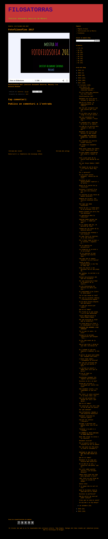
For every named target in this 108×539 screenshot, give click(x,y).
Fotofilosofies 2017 (86, 96)
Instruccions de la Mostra (87, 31)
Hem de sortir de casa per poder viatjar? (88, 497)
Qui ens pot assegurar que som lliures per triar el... (88, 109)
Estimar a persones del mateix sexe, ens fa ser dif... (88, 425)
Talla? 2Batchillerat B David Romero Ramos (87, 316)
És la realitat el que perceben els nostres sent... (87, 255)
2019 (80, 78)
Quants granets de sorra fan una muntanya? (89, 212)
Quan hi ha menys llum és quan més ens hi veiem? (88, 490)
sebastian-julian (92, 528)
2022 (80, 70)
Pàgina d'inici (83, 29)
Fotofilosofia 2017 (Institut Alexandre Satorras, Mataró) (31, 84)
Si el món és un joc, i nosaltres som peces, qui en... (89, 465)
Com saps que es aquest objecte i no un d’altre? (89, 259)
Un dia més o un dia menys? (88, 502)
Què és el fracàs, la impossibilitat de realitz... (86, 104)
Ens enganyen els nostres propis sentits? (88, 141)
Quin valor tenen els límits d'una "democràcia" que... (89, 149)
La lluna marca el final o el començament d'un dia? (89, 324)
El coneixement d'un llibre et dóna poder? (88, 292)
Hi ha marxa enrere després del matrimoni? (88, 302)
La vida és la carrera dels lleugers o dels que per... (88, 128)
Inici (39, 151)
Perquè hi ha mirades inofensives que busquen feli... (88, 337)
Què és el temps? (85, 403)
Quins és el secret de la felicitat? (88, 186)
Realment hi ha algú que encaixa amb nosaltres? (88, 460)
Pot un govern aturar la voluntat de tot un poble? (89, 443)
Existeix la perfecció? (87, 494)
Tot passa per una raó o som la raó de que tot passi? (89, 406)
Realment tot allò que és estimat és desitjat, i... (89, 99)
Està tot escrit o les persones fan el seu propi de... (89, 269)
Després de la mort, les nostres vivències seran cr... (88, 200)
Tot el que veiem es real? (88, 295)
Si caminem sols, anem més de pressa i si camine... (89, 123)
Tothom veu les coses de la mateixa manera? (88, 229)
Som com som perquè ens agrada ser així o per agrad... (87, 399)
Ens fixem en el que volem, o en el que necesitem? (88, 312)
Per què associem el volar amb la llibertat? (88, 320)
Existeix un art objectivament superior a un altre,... (89, 182)
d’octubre (83, 85)
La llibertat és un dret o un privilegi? (88, 250)
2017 (27, 94)
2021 (80, 73)
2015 (80, 511)
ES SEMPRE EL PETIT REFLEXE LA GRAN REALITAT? (88, 433)
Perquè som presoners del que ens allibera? (88, 277)
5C (78, 54)
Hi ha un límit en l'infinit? (85, 374)
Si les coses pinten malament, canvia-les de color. (88, 176)
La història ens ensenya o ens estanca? (88, 233)
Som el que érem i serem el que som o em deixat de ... (88, 346)
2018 (80, 80)
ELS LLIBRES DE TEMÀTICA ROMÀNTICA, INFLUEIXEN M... (87, 137)
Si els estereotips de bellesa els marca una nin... (87, 288)
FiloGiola (81, 33)
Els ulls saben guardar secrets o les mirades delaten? (87, 471)
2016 (80, 509)
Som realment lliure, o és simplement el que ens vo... (88, 390)
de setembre (84, 505)
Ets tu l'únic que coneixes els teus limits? (88, 93)
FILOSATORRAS (30, 9)
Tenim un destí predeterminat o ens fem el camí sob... (88, 264)
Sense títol (83, 484)
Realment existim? (85, 441)
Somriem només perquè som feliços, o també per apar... (88, 221)
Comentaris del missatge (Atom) (31, 154)
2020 (80, 75)
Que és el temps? (85, 309)
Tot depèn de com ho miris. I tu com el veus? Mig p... (88, 168)
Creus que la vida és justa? (89, 500)
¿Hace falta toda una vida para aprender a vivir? (88, 475)
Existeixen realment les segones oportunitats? (87, 378)
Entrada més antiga (62, 151)
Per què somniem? (85, 409)
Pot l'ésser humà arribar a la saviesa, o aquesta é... (88, 242)
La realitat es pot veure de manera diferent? (89, 195)
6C (78, 63)
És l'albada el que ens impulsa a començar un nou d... (89, 351)
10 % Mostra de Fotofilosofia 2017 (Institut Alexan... (87, 89)
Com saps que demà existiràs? (85, 204)
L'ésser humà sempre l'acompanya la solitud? (88, 359)
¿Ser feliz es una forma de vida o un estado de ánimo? (88, 480)
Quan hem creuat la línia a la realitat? (88, 437)
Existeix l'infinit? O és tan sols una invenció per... (88, 191)
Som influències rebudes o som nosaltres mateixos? (88, 413)
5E (78, 58)
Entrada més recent (15, 151)
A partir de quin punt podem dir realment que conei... (89, 355)
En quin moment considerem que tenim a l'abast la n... (88, 154)
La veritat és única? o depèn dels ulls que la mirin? (88, 369)
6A (78, 61)
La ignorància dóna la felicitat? (87, 216)
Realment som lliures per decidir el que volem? (88, 132)
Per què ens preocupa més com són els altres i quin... (88, 364)
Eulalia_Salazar (14, 86)
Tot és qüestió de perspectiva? (85, 246)
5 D (79, 48)
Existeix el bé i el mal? (88, 381)
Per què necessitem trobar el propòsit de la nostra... (88, 282)
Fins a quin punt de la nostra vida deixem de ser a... (89, 159)
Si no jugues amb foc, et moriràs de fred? (88, 225)
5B (78, 52)
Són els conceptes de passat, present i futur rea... (88, 119)
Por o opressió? (84, 172)
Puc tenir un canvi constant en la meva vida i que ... (89, 395)
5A (78, 50)
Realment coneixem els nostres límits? (87, 416)
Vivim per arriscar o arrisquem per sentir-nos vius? (89, 385)
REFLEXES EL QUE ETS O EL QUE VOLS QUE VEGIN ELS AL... (88, 454)
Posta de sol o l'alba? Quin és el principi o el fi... (89, 208)
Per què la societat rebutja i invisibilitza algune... (89, 298)
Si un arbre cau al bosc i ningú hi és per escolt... (89, 114)
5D (78, 56)
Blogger (61, 530)
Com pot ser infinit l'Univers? (86, 420)
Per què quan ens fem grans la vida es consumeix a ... (88, 448)
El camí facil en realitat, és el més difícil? (88, 237)
